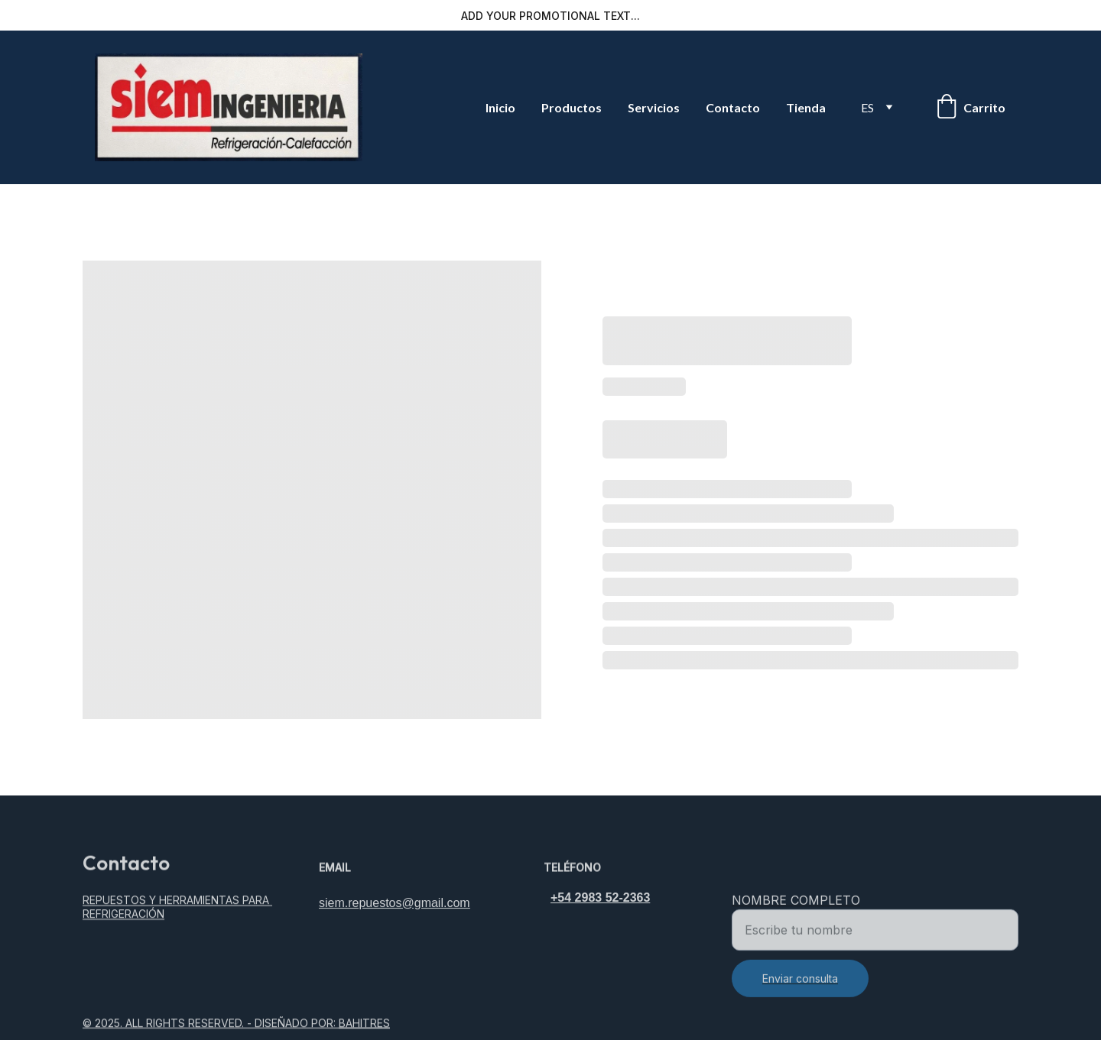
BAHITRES (364, 1023)
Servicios (654, 107)
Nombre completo (796, 909)
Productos (571, 107)
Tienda (806, 107)
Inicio (500, 107)
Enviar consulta (800, 987)
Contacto (733, 107)
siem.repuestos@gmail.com (394, 904)
